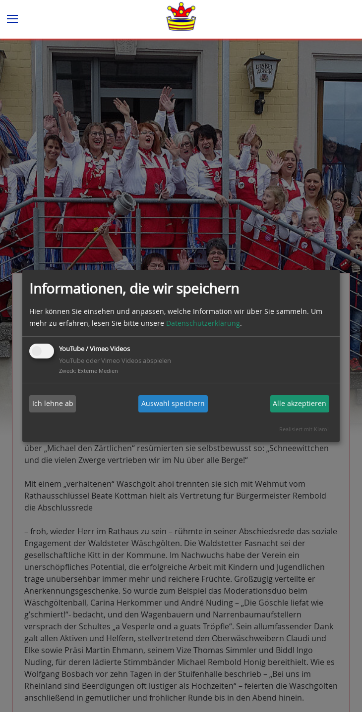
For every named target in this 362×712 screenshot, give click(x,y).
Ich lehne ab (52, 403)
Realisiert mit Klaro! (304, 429)
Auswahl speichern (173, 403)
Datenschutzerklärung (203, 323)
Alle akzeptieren (299, 403)
